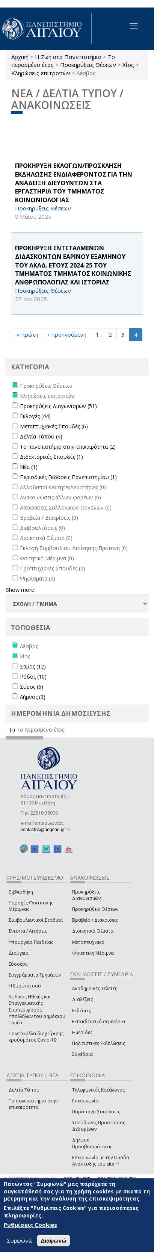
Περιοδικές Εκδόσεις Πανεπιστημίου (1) (68, 477)
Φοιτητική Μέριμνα (93, 953)
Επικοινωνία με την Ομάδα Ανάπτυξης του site (100, 1160)
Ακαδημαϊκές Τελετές (94, 988)
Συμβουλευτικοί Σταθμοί (36, 920)
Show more (20, 589)
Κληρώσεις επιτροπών (40, 73)
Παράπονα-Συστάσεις (96, 1111)
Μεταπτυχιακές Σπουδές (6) (54, 426)
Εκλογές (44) (35, 416)
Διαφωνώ (53, 1240)
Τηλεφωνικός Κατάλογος (98, 1090)
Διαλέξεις (82, 999)
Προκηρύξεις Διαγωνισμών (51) (58, 406)
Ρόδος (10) (33, 676)
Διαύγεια (19, 953)
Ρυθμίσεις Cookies (30, 1224)
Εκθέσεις (81, 1010)
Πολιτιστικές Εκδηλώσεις (98, 1043)
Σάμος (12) (33, 666)
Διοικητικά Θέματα (92, 931)
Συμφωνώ (20, 1240)
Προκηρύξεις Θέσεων (88, 64)
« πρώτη (27, 334)
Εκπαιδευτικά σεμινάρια (98, 1021)
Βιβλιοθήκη (21, 892)
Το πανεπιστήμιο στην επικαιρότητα (33, 1104)
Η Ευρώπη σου (25, 986)
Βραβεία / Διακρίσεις (95, 920)
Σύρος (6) (31, 686)
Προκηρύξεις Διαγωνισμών (86, 895)
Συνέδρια (82, 1054)
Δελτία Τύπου (24, 1090)
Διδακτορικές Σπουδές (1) (51, 456)
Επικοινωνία (85, 1101)
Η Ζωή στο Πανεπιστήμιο (68, 56)
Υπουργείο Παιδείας (31, 942)
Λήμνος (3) (32, 696)
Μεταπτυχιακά (88, 942)
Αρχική (20, 56)
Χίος (128, 64)
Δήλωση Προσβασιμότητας (92, 1143)
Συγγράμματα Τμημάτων (35, 975)
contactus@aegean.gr (45, 829)
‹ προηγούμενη (67, 334)
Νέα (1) (29, 466)
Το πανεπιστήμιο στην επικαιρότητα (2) (68, 446)
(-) (13, 729)
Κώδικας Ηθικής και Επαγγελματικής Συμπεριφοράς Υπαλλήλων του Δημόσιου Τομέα (37, 1009)
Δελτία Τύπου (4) (41, 436)
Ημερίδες (82, 1032)
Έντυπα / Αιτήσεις (28, 931)
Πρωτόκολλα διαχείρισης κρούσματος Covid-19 (36, 1036)
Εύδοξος (18, 964)
